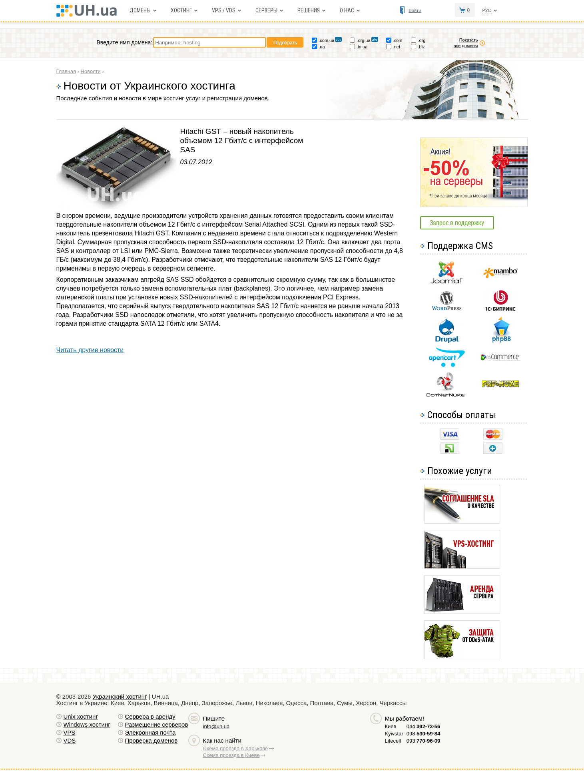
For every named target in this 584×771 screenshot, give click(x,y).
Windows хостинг (87, 724)
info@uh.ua (216, 726)
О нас (347, 10)
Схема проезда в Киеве (231, 755)
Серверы (266, 10)
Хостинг (181, 10)
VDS (70, 740)
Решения (308, 10)
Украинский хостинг (120, 696)
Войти (415, 10)
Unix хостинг (81, 716)
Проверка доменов (151, 740)
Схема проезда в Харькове (235, 748)
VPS (70, 732)
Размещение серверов (156, 724)
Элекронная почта (150, 732)
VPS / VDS (223, 10)
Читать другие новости (90, 350)
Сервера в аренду (150, 716)
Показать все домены (466, 43)
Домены (140, 10)
